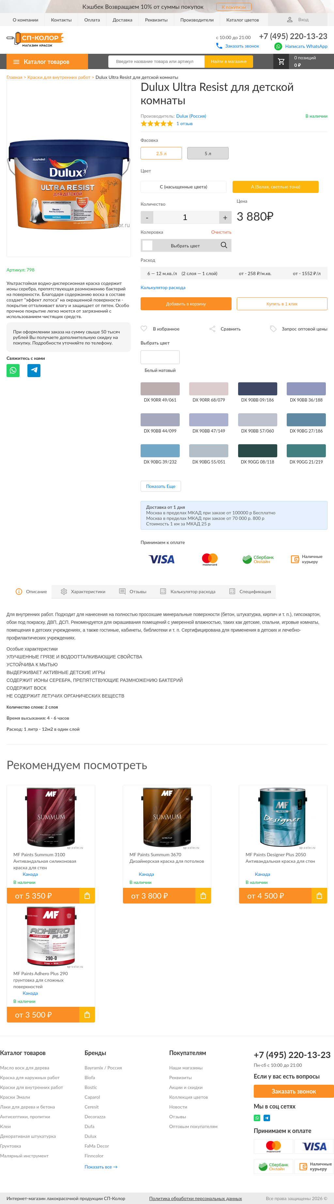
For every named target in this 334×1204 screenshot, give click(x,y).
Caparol (92, 1097)
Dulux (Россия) (191, 116)
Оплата (92, 19)
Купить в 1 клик (281, 303)
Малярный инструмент (24, 1155)
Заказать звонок (237, 46)
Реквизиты (156, 19)
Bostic (90, 1087)
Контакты (61, 19)
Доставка (122, 19)
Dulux (90, 1136)
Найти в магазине (229, 61)
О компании (25, 19)
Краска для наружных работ (30, 1077)
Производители (197, 19)
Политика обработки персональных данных (195, 1198)
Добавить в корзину (186, 303)
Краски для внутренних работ (58, 77)
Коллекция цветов (188, 1097)
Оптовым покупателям (193, 1126)
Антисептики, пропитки (25, 1116)
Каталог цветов (242, 19)
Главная (15, 77)
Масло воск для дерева (24, 1067)
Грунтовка (10, 1146)
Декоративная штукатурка (28, 1136)
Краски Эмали (15, 1097)
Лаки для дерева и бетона (27, 1106)
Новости (178, 1106)
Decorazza (94, 1116)
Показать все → (100, 1166)
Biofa (89, 1077)
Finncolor (93, 1155)
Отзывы (177, 1116)
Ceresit (91, 1106)
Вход (298, 19)
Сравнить (231, 328)
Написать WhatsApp (300, 45)
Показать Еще (160, 486)
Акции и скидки (186, 1087)
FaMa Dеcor (96, 1146)
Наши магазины (186, 1067)
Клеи (5, 1126)
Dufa (89, 1126)
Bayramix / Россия (103, 1067)
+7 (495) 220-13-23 (293, 36)
